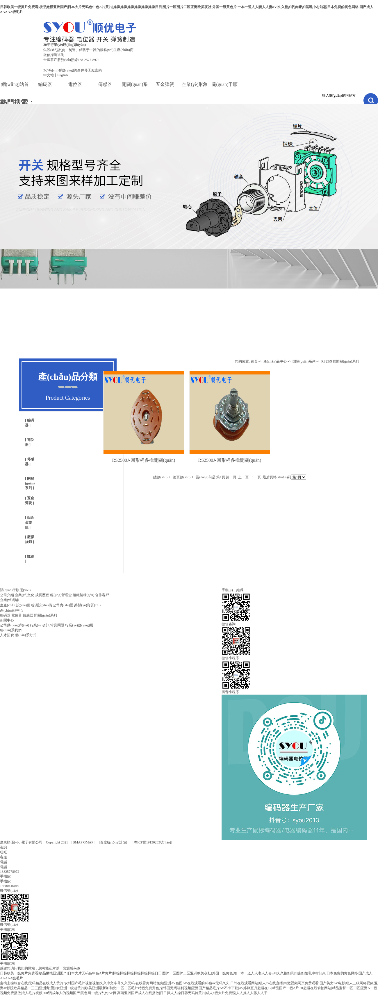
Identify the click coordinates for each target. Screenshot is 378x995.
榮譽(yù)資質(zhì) (87, 605)
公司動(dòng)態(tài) (14, 625)
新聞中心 (7, 620)
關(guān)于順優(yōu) (15, 590)
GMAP (88, 842)
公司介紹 (7, 595)
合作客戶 (102, 595)
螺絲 (30, 556)
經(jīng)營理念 (61, 595)
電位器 (16, 615)
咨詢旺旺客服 (3, 852)
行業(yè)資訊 (39, 625)
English (62, 75)
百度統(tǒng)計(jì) (113, 842)
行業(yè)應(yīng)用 (79, 625)
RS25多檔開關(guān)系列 (340, 361)
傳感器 (28, 615)
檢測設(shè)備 (41, 605)
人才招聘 (7, 635)
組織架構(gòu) (83, 595)
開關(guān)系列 (30, 483)
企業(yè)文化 (24, 595)
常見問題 (57, 625)
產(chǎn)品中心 (275, 361)
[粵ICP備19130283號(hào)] (152, 842)
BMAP (78, 842)
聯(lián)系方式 (25, 635)
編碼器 (5, 615)
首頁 (254, 361)
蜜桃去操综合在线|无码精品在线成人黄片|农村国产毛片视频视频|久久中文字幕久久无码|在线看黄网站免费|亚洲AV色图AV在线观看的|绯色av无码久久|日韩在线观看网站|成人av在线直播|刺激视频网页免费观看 (159, 983)
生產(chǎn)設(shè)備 (15, 605)
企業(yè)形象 (9, 600)
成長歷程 (42, 595)
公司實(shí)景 (63, 605)
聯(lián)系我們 (11, 630)
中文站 (48, 75)
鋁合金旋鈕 (29, 522)
